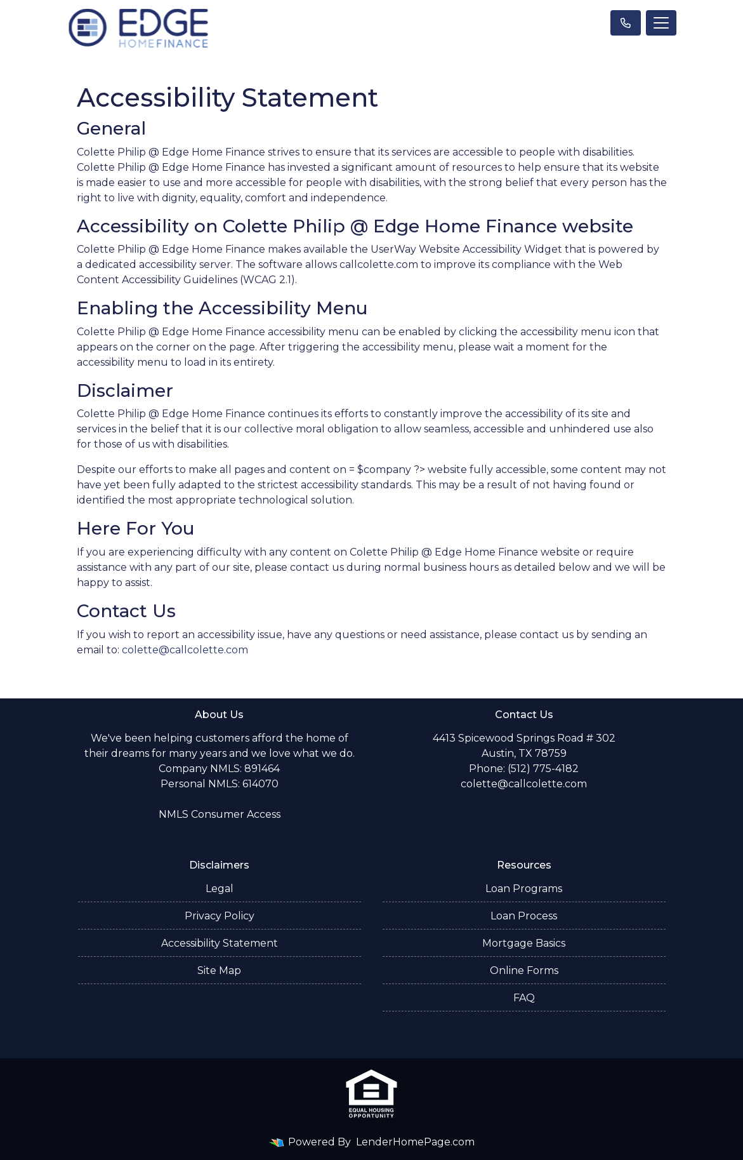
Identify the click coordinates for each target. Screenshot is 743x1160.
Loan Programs (523, 889)
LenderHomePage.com (415, 1142)
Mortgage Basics (523, 943)
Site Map (219, 970)
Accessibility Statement (219, 943)
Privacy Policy (219, 916)
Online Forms (524, 970)
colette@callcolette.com (185, 650)
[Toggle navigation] (661, 23)
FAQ (524, 998)
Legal (219, 889)
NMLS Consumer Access (219, 814)
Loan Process (523, 916)
